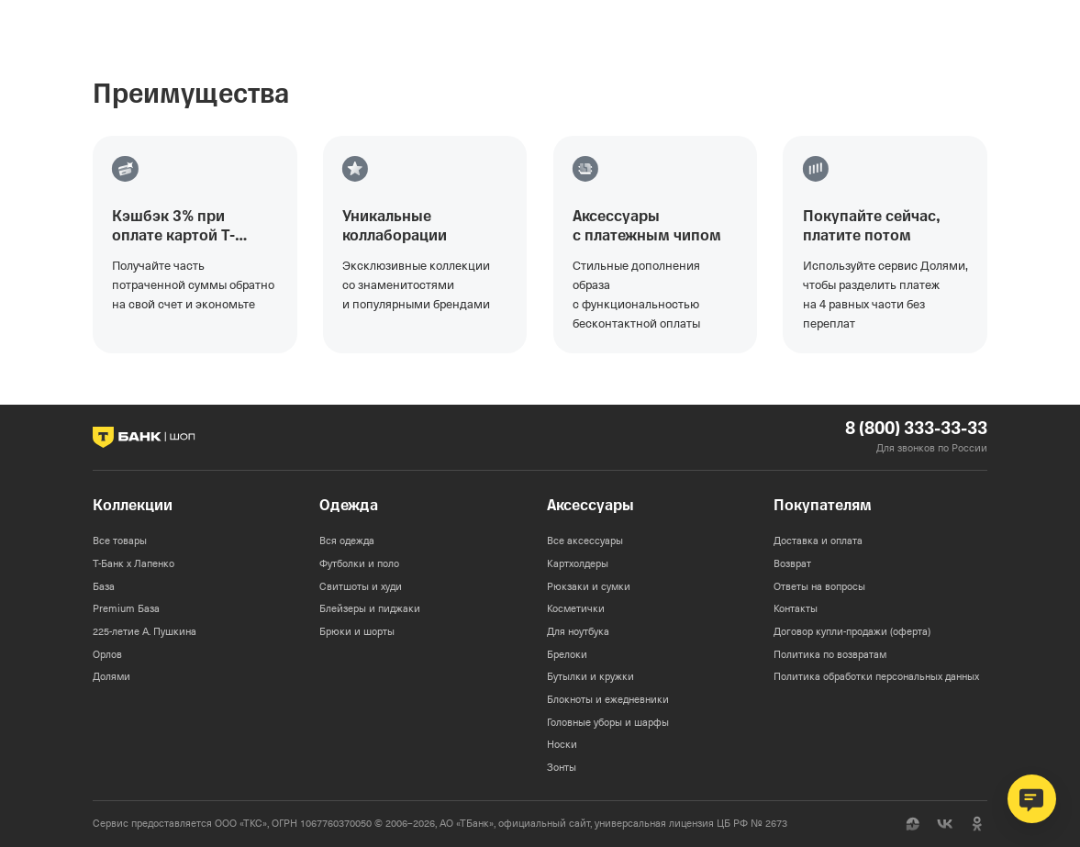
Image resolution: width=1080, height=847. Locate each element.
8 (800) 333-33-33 (916, 429)
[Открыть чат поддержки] (1032, 799)
